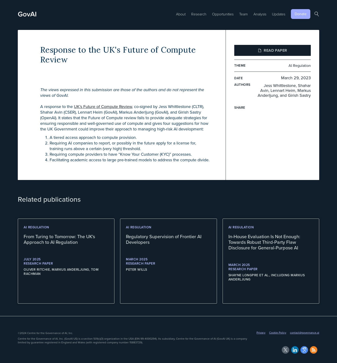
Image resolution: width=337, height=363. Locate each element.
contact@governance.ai (304, 332)
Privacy (260, 332)
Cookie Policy (277, 332)
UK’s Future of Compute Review (103, 107)
